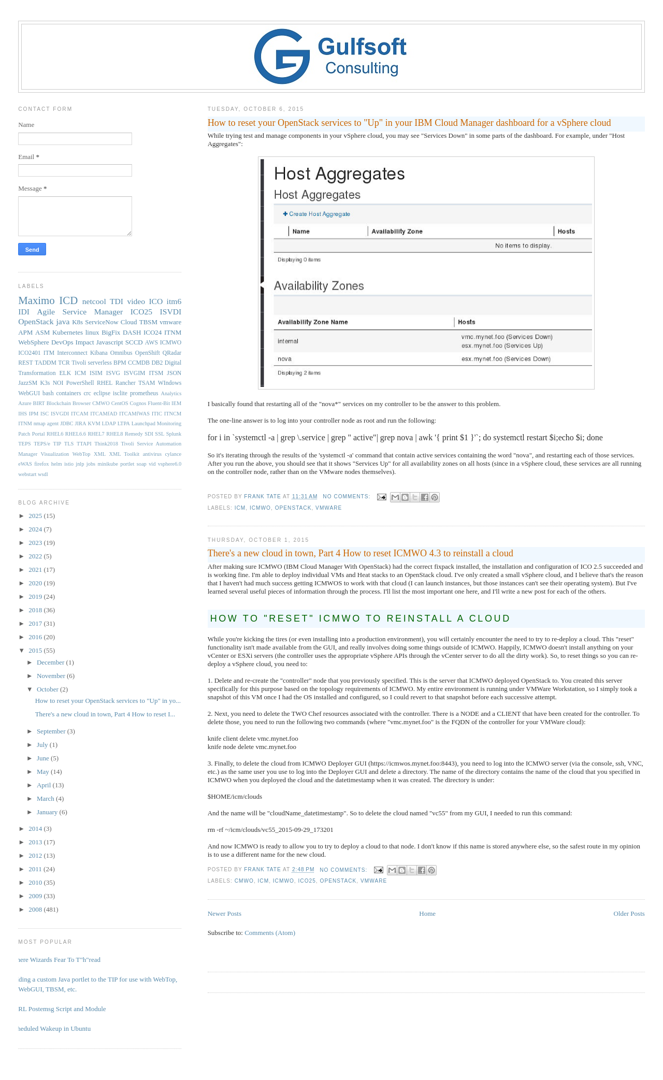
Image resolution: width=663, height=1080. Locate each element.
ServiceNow (101, 322)
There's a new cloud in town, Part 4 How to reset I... (105, 714)
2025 (36, 516)
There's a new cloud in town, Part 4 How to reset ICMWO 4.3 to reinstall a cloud (360, 553)
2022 (36, 556)
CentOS (119, 403)
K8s (77, 322)
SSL (159, 434)
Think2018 (106, 444)
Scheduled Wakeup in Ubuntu (50, 1028)
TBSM (148, 322)
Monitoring (169, 423)
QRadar (172, 353)
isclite (120, 393)
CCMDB (139, 362)
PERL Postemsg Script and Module (58, 1009)
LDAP (109, 423)
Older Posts (629, 913)
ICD (68, 300)
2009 (36, 896)
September (52, 731)
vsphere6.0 (169, 464)
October (48, 689)
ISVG (113, 373)
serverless (100, 362)
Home (427, 913)
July (43, 744)
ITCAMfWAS (134, 413)
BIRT (39, 403)
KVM (94, 423)
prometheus (144, 393)
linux (92, 332)
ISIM (96, 373)
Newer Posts (224, 913)
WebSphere (33, 342)
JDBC (66, 423)
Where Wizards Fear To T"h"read (55, 959)
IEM (176, 403)
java (62, 321)
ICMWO (260, 508)
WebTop (82, 454)
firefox (41, 464)
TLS (69, 444)
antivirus (152, 454)
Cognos (138, 403)
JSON (174, 373)
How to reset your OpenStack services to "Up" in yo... (108, 700)
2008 (36, 909)
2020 (36, 583)
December (51, 662)
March (46, 798)
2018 (36, 610)
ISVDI (171, 311)
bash (47, 393)
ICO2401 (29, 353)
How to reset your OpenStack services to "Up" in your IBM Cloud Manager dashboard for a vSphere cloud (409, 123)
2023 (36, 542)
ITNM (172, 332)
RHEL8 (114, 434)
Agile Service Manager (80, 311)
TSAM (146, 383)
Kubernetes (67, 332)
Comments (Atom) (269, 933)
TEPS (24, 444)
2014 (36, 828)
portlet (127, 464)
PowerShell (80, 383)
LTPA (124, 423)
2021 (36, 569)
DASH (132, 332)
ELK (65, 373)
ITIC (157, 413)
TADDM (45, 362)
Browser (82, 403)
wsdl (43, 474)
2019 (36, 596)
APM (25, 332)
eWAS (25, 464)
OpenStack (293, 508)
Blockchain (59, 403)
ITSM (156, 373)
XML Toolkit (124, 454)
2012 (36, 855)
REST (25, 362)
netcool (94, 301)
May (44, 771)
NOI (58, 383)
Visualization (55, 454)
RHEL (105, 383)
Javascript (109, 342)
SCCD (134, 342)
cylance (173, 454)
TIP (57, 444)
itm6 (174, 301)
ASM (42, 332)
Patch (24, 434)
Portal (38, 434)
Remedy (134, 434)
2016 (36, 637)
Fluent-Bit (159, 403)
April (45, 785)
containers (68, 393)
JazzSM (27, 383)
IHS (22, 413)
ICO (156, 301)
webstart (27, 474)
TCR (64, 362)
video (136, 301)
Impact (85, 342)
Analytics (171, 393)
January (48, 812)
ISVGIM (135, 373)
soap (142, 464)
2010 (36, 882)
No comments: (347, 496)
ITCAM (79, 413)
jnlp (80, 464)
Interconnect (72, 353)
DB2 (157, 362)
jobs (91, 464)
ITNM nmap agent (38, 423)
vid (152, 464)
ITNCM (172, 413)
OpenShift (147, 353)
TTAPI (84, 444)
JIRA (81, 423)
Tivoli (78, 362)
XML (100, 454)
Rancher (126, 383)
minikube (108, 464)
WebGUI (29, 393)
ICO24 (152, 332)
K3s (45, 383)
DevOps (62, 342)
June (44, 758)
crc (87, 393)
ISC (44, 413)
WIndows (169, 383)
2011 (36, 869)
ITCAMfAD (103, 413)
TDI (116, 301)
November (52, 676)
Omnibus (121, 353)
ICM (240, 508)
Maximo (36, 300)
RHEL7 (96, 434)
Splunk (173, 434)
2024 (36, 529)
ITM (49, 353)
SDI (149, 434)
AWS (151, 342)
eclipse (102, 393)
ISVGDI (60, 413)
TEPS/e (42, 444)
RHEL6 (55, 434)
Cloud (129, 322)
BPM (119, 362)
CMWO (244, 881)
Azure (24, 403)
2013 (36, 842)
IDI (24, 311)
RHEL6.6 (75, 434)
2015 (36, 650)
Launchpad (143, 423)
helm (56, 464)
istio (69, 464)
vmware (328, 508)
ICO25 (307, 881)
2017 (36, 623)
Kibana (99, 353)
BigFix (111, 332)
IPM (33, 413)
